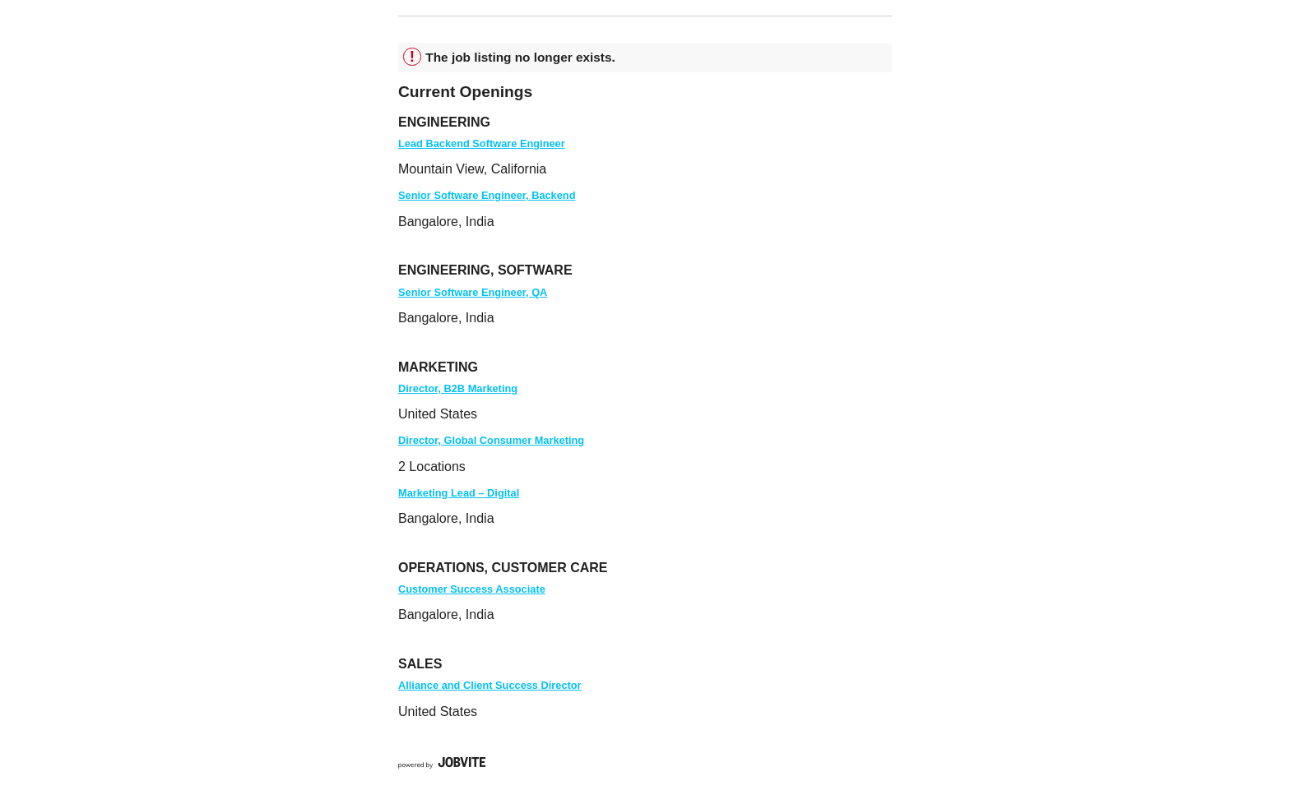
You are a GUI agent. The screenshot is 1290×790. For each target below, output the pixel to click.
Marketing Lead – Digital (458, 493)
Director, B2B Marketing (457, 388)
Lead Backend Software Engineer (481, 143)
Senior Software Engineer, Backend (486, 195)
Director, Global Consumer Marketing (491, 440)
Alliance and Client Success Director (490, 685)
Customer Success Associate (471, 589)
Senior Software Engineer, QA (472, 292)
